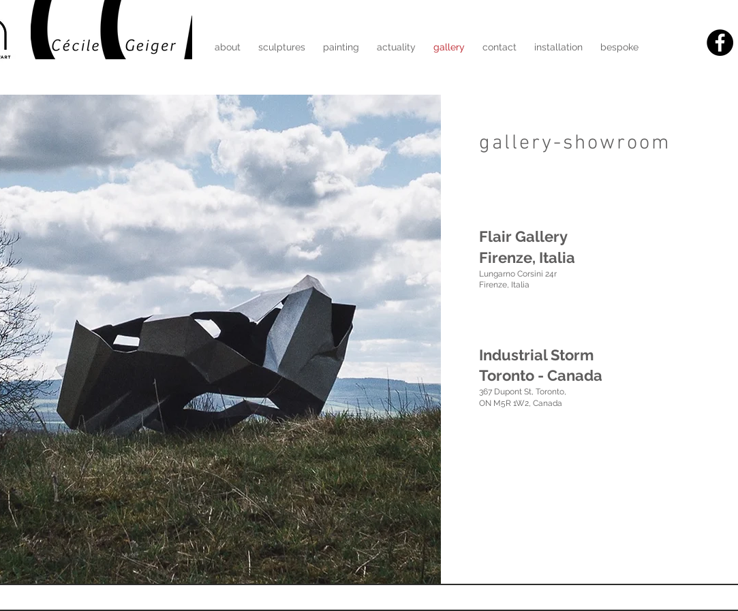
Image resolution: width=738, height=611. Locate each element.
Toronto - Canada (540, 375)
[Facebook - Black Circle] (720, 42)
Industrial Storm (536, 355)
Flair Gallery (523, 236)
